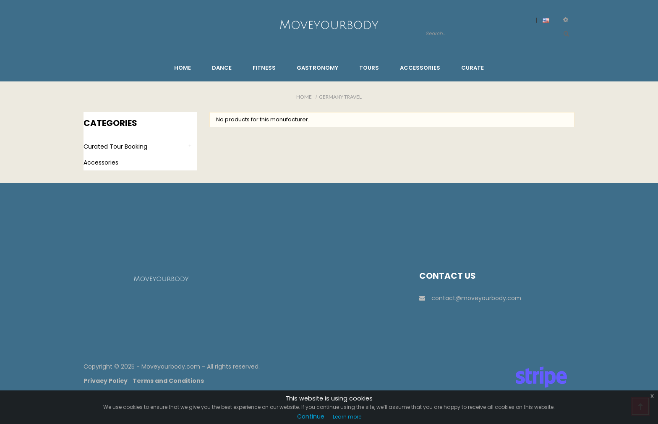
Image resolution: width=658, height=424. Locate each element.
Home (304, 96)
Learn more (347, 416)
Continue (310, 416)
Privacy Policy (106, 381)
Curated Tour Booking (115, 146)
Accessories (101, 162)
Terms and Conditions (168, 381)
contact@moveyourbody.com (470, 298)
